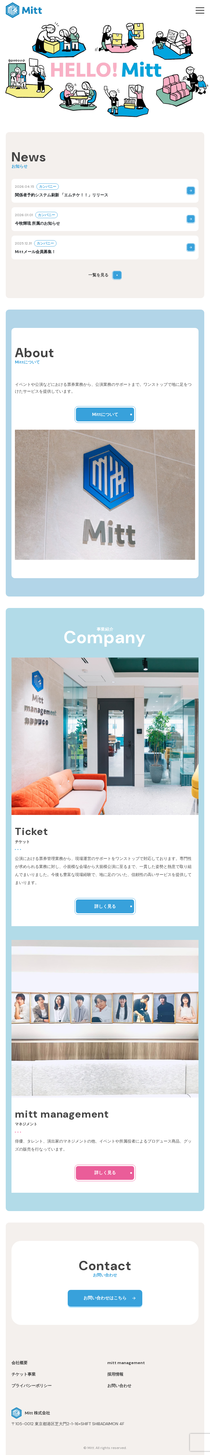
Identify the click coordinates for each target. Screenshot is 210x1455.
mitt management (126, 1362)
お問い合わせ (119, 1385)
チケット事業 (23, 1374)
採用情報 (115, 1374)
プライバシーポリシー (31, 1385)
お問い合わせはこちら (105, 1298)
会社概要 (19, 1362)
